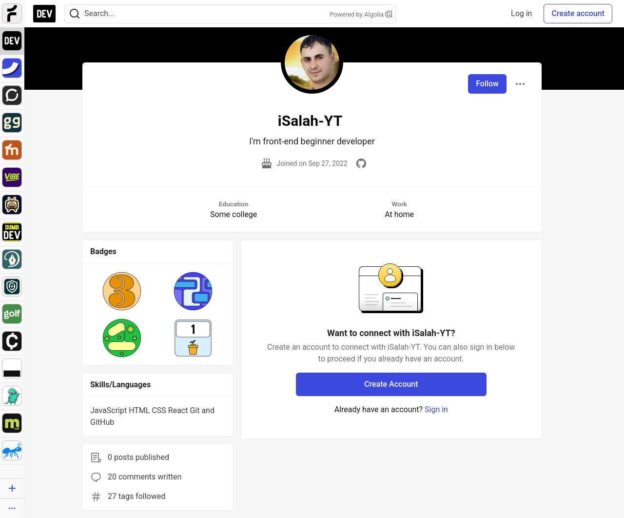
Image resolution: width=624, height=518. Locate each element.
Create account (577, 13)
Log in (521, 13)
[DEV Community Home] (44, 13)
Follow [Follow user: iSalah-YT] (487, 83)
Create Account (391, 384)
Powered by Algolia (361, 14)
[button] (122, 291)
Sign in (436, 409)
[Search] (74, 14)
